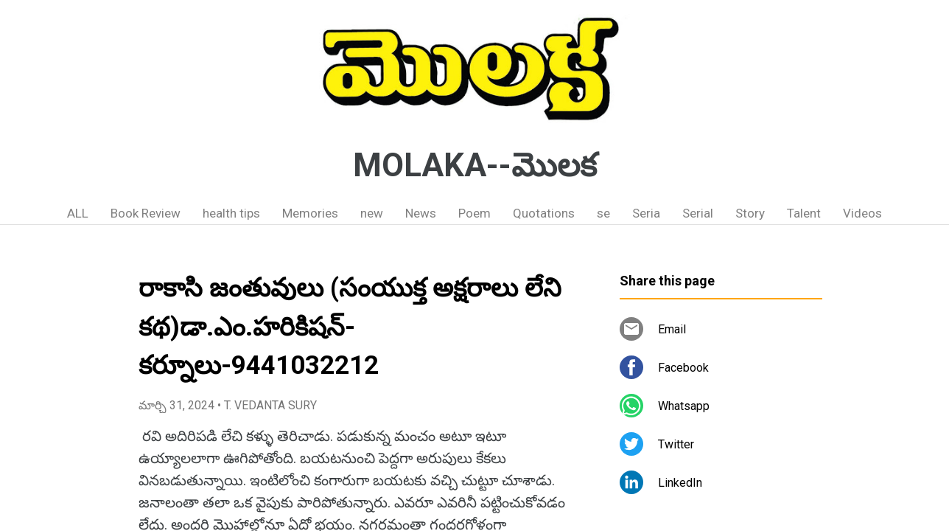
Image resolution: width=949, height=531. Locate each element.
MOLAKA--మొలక (475, 165)
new (371, 213)
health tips (231, 213)
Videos (862, 213)
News (420, 213)
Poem (474, 213)
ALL (77, 213)
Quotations (544, 213)
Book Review (146, 213)
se (603, 213)
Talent (804, 213)
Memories (310, 213)
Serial (697, 213)
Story (750, 213)
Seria (646, 213)
